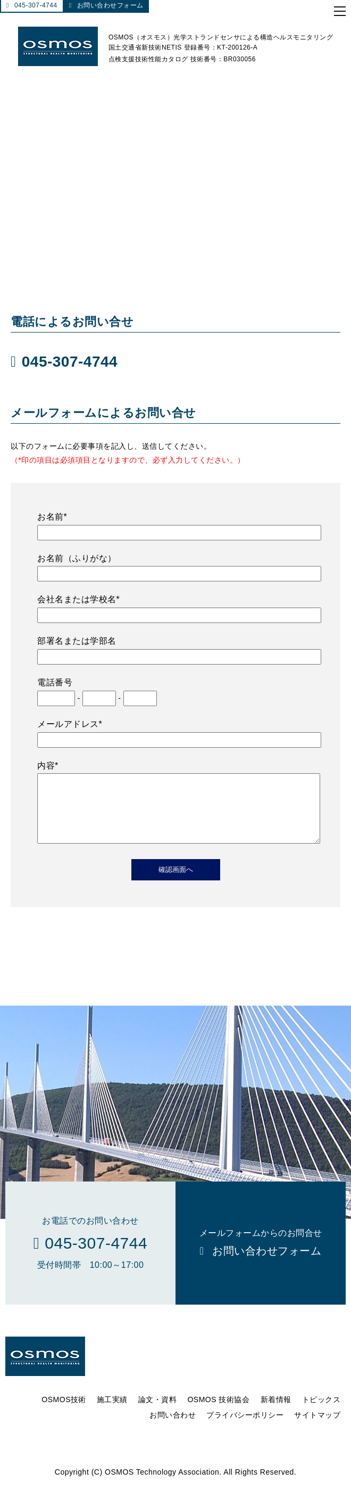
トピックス (321, 1412)
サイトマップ (317, 1427)
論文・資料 (157, 1412)
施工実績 (112, 1412)
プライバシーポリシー (244, 1427)
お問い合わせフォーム (110, 5)
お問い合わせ (172, 1427)
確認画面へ (175, 882)
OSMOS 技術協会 (218, 1412)
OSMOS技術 (63, 1412)
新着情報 (276, 1412)
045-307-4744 (35, 5)
